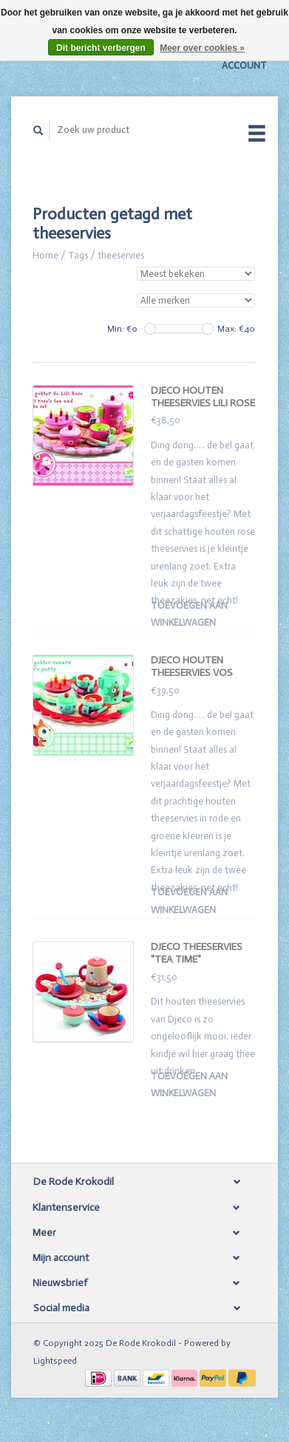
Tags (78, 255)
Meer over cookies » (202, 48)
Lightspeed (55, 1361)
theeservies (121, 255)
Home (45, 255)
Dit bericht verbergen (101, 48)
